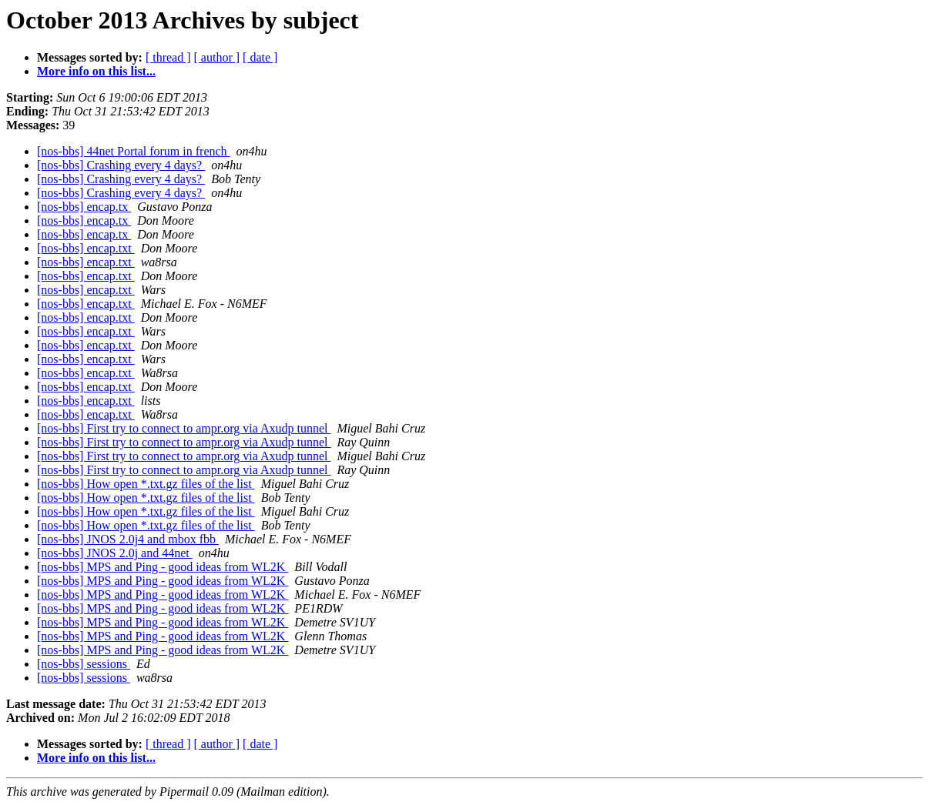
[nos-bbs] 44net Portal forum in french (133, 151)
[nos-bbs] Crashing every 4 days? (121, 165)
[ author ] (217, 57)
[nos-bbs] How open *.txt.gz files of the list (146, 483)
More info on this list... (96, 71)
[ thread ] (168, 57)
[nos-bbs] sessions (83, 663)
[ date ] (260, 57)
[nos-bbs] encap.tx (84, 206)
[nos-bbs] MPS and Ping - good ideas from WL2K (162, 566)
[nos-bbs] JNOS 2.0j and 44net (115, 552)
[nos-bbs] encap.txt (86, 248)
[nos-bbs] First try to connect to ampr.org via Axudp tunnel (183, 428)
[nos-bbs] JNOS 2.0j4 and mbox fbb (128, 539)
